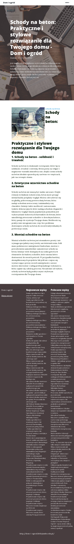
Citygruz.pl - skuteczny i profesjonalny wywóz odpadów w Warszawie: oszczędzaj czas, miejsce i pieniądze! (60, 458)
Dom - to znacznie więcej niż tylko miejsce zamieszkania (61, 443)
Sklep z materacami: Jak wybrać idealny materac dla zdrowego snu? (36, 356)
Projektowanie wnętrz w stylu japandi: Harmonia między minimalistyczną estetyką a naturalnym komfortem (37, 468)
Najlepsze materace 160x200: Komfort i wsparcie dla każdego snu (36, 377)
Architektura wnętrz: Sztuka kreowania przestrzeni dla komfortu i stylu (61, 512)
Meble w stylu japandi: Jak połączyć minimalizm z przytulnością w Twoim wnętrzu (35, 484)
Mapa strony (7, 295)
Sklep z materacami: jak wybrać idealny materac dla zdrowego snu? (36, 363)
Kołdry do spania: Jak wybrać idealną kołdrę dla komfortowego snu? (36, 343)
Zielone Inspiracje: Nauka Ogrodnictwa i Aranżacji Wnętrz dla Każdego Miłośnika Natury (35, 414)
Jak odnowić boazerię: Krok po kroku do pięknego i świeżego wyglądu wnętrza (60, 329)
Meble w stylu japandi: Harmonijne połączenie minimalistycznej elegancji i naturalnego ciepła (36, 450)
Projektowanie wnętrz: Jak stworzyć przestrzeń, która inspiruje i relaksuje (36, 492)
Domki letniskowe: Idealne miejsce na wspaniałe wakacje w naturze (61, 411)
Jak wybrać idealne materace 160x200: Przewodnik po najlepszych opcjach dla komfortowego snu (36, 384)
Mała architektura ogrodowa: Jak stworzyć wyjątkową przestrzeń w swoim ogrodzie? (61, 310)
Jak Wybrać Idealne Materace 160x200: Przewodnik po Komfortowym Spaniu (36, 406)
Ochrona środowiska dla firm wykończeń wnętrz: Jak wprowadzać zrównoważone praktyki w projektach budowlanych (61, 401)
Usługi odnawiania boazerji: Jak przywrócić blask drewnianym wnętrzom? (61, 295)
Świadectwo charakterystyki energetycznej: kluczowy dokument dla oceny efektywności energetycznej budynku (61, 426)
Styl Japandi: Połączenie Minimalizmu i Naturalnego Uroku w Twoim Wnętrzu (60, 519)
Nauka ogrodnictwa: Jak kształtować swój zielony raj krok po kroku (36, 302)
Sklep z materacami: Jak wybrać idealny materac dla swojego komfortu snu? (36, 370)
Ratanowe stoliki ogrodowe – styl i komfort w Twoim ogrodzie (36, 336)
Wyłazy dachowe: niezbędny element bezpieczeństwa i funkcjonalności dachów (61, 368)
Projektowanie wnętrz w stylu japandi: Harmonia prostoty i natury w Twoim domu (37, 476)
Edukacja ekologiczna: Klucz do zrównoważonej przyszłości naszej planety (36, 309)
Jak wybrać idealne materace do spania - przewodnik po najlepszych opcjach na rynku (36, 392)
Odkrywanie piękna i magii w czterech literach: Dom (61, 482)
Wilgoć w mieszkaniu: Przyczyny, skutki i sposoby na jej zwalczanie (61, 392)
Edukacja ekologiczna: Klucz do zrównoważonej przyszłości (36, 316)
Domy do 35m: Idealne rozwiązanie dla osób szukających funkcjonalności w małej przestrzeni (61, 375)
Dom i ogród (9, 2)
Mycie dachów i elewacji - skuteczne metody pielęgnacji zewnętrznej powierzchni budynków (61, 436)
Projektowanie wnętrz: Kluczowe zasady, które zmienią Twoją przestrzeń (35, 512)
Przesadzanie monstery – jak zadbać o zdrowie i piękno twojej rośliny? (61, 302)
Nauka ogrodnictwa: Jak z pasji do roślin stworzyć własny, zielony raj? (35, 295)
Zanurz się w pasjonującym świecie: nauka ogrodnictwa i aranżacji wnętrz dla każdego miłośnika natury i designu (36, 441)
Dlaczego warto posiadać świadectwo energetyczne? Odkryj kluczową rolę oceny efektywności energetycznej (61, 344)
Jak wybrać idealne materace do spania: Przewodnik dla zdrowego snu (36, 399)
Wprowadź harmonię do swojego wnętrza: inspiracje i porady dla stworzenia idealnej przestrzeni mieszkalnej (61, 503)
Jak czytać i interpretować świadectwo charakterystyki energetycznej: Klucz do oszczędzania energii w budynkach (61, 320)
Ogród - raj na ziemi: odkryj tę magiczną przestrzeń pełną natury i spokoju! (61, 526)
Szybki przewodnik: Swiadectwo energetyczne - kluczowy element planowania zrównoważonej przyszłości (61, 475)
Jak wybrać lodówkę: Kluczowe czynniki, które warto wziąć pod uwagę (60, 417)
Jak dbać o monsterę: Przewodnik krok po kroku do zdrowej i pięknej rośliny (61, 487)
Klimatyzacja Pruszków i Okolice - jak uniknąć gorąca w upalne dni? (61, 361)
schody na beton (52, 109)
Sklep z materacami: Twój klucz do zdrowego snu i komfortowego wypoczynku (36, 350)
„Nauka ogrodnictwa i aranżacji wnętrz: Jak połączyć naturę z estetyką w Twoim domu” (36, 432)
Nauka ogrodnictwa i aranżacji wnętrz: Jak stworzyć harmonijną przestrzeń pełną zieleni (35, 423)
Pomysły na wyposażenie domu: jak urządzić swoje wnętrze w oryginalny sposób (61, 336)
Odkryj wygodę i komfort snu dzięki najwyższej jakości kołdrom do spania (61, 467)
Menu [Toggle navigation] (67, 2)
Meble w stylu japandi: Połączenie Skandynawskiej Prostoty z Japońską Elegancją (36, 459)
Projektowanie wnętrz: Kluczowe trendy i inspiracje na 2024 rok (36, 505)
